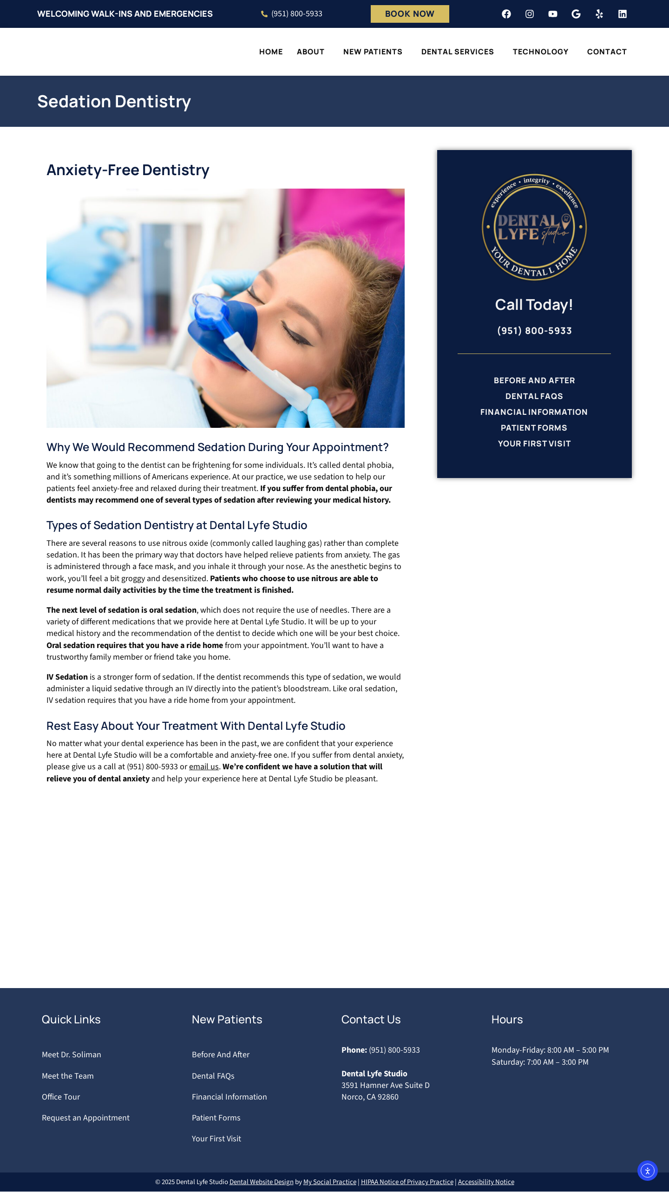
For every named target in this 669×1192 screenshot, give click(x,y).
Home (271, 51)
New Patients (375, 51)
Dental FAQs (534, 396)
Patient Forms (534, 429)
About (313, 51)
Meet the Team (68, 1076)
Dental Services (460, 51)
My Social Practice (329, 1182)
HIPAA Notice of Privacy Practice (407, 1182)
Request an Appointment (86, 1118)
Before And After (534, 380)
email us (204, 767)
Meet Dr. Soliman (71, 1055)
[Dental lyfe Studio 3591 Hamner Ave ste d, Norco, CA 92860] (334, 906)
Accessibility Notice (486, 1182)
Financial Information (534, 413)
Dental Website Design (262, 1182)
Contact (609, 51)
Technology (543, 51)
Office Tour (61, 1097)
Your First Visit (534, 446)
